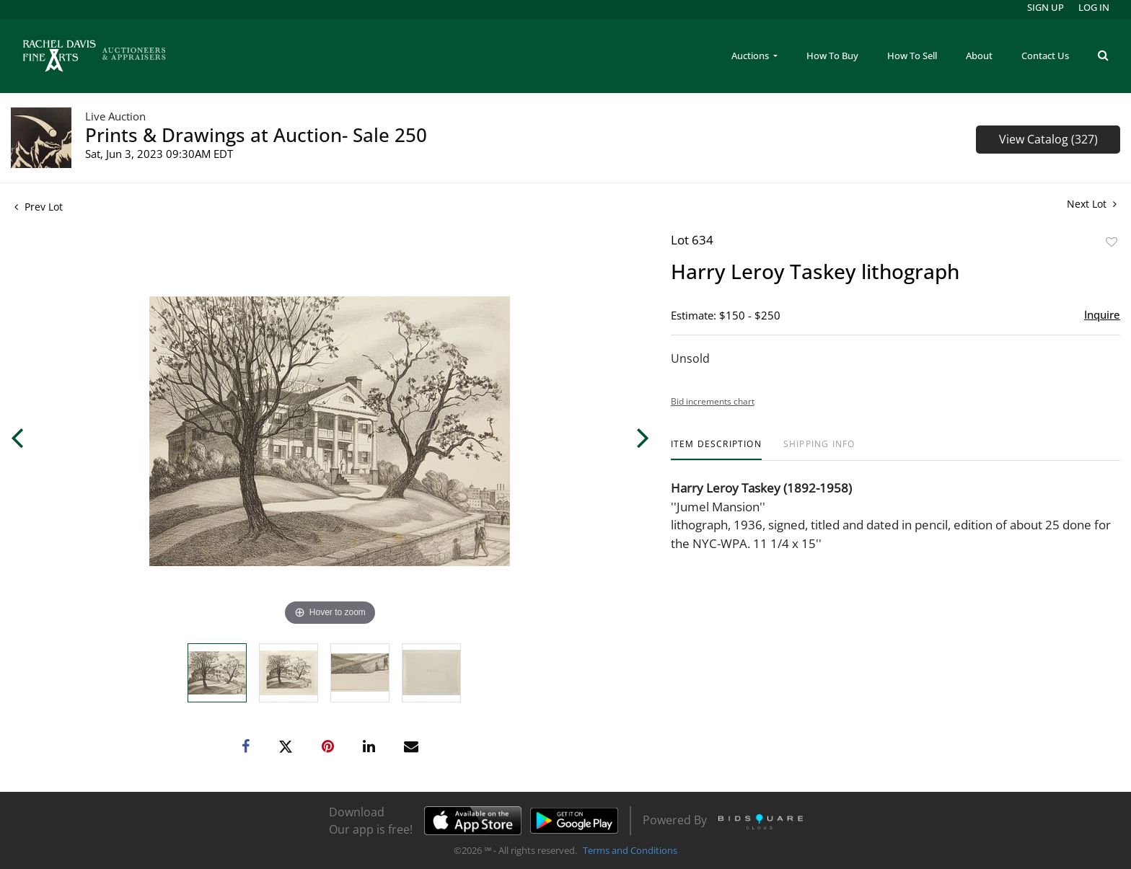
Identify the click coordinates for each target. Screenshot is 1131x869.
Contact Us (1045, 55)
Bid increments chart (712, 401)
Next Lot (1092, 204)
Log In (1093, 7)
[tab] (716, 449)
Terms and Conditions (630, 850)
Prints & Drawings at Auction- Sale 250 (256, 135)
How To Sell (912, 55)
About (979, 55)
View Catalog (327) (1048, 139)
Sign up (1045, 7)
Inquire (1102, 314)
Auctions (751, 55)
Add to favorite (1111, 242)
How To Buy (832, 55)
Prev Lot (38, 206)
